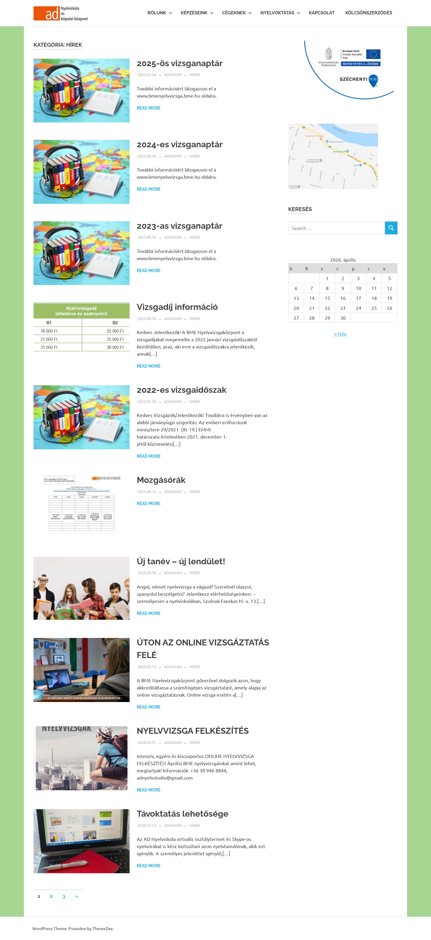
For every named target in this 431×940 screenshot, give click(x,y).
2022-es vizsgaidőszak (182, 390)
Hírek (194, 74)
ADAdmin (173, 74)
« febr (340, 333)
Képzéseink (197, 13)
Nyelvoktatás (280, 13)
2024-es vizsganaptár (180, 144)
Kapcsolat (322, 13)
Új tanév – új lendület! (181, 561)
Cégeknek (237, 13)
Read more (148, 108)
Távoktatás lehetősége (182, 814)
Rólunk (160, 13)
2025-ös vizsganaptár (180, 63)
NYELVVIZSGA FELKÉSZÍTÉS (193, 731)
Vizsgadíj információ (177, 307)
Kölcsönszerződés (368, 13)
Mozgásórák (161, 480)
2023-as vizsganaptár (179, 226)
